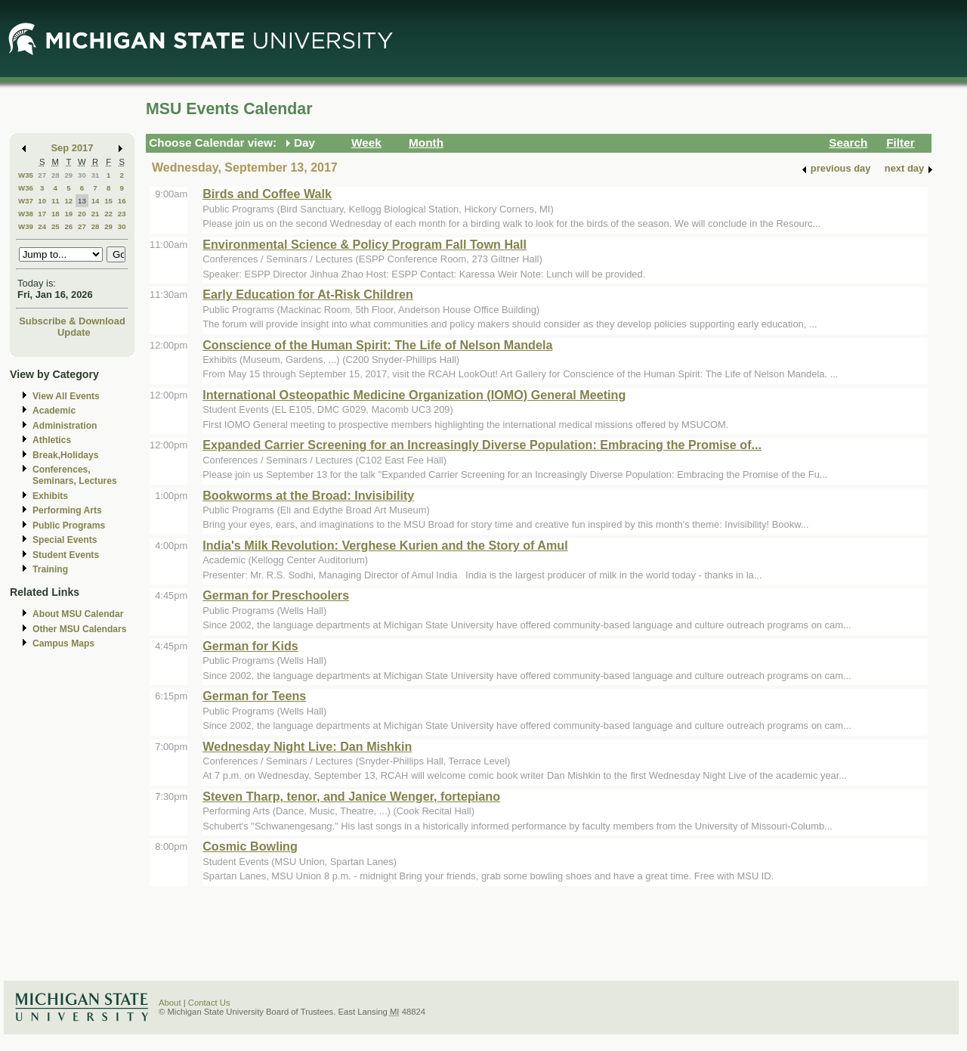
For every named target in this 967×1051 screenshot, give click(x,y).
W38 (25, 213)
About (170, 1002)
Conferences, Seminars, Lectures (74, 475)
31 (95, 175)
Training (50, 569)
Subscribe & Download (72, 321)
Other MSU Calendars (79, 629)
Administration (64, 425)
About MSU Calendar (77, 614)
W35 (25, 175)
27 (42, 175)
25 (55, 226)
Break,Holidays (65, 455)
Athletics (51, 440)
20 (82, 213)
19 (68, 213)
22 (108, 213)
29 (68, 175)
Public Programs (68, 525)
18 (55, 213)
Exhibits (50, 496)
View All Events (66, 396)
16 (122, 201)
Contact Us (209, 1002)
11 (55, 201)
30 (82, 175)
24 (42, 226)
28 (55, 175)
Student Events (65, 555)
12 (68, 201)
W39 (25, 226)
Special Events (64, 540)
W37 (25, 201)
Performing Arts (67, 510)
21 (95, 213)
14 (95, 201)
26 (68, 226)
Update (74, 332)
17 (42, 213)
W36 (25, 188)
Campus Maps (63, 643)
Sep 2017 (72, 147)
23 (122, 213)
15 (108, 201)
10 (42, 201)
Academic (54, 410)
